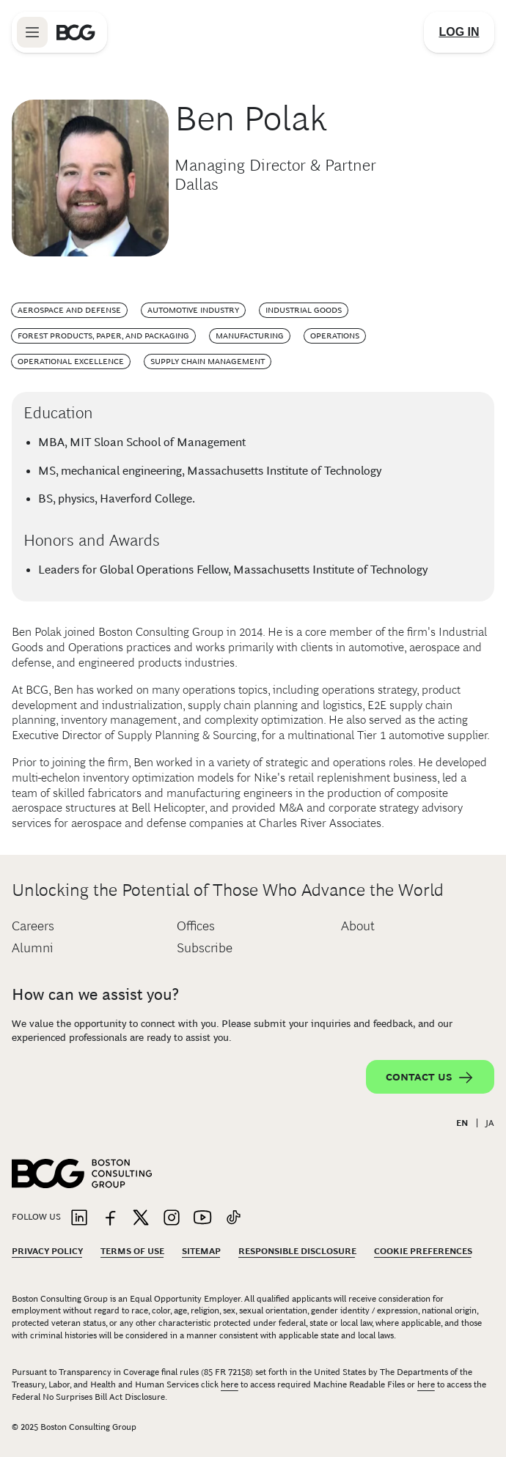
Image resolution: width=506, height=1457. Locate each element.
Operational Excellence (71, 361)
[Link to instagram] (171, 1218)
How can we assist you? (95, 994)
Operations (334, 335)
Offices (196, 926)
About (358, 926)
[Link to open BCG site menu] (32, 32)
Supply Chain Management (207, 361)
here (229, 1384)
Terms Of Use (132, 1251)
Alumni (33, 948)
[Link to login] (459, 32)
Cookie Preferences (423, 1251)
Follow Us (36, 1217)
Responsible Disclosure (297, 1251)
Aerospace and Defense (69, 309)
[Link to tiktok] (233, 1218)
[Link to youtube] (202, 1218)
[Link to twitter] (140, 1218)
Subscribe (204, 948)
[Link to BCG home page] (76, 32)
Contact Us (430, 1077)
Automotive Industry (193, 309)
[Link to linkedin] (79, 1218)
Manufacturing (250, 335)
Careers (33, 926)
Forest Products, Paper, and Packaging (103, 335)
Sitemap (201, 1251)
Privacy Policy (47, 1251)
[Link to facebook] (110, 1218)
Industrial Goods (303, 309)
